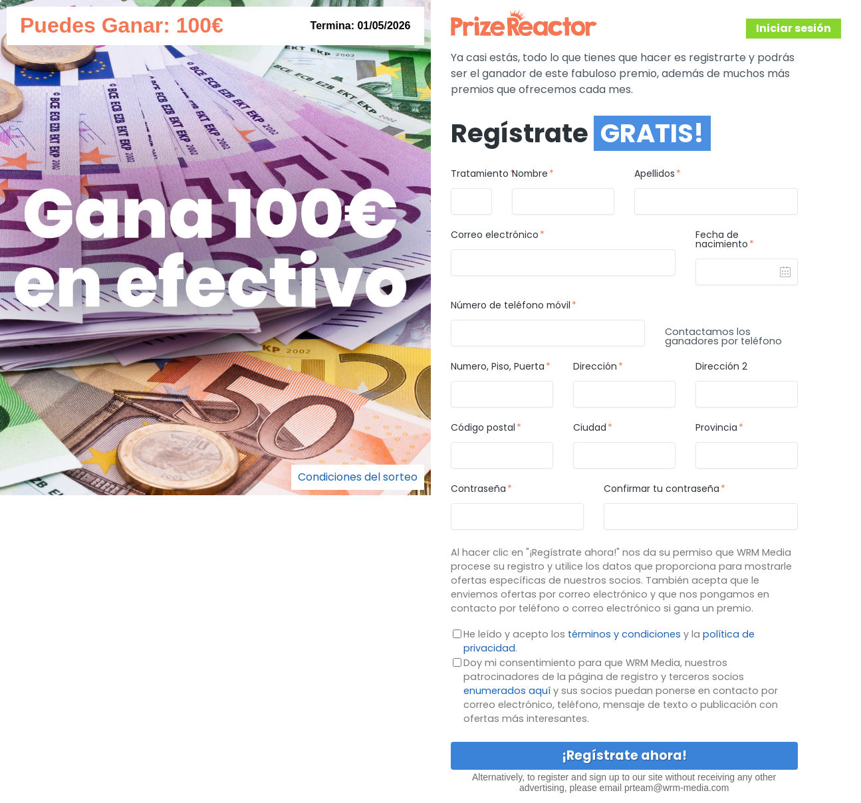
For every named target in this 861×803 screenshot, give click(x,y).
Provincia (716, 428)
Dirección (595, 367)
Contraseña (478, 489)
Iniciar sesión (793, 28)
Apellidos (654, 174)
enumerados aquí (507, 690)
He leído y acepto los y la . (609, 641)
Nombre (530, 174)
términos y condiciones (624, 634)
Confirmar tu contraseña (661, 489)
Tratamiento (471, 174)
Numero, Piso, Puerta (498, 367)
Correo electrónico (495, 235)
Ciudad (589, 428)
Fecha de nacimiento (721, 240)
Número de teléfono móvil (510, 305)
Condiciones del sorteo (358, 477)
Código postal (483, 428)
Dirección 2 (721, 367)
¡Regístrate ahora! (624, 755)
